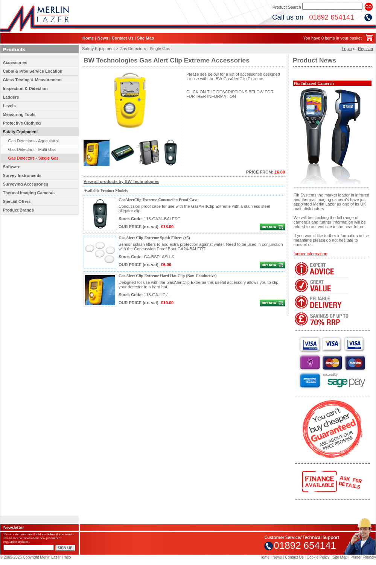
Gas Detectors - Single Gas (33, 158)
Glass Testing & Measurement (32, 80)
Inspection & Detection (25, 88)
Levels (9, 106)
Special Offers (17, 201)
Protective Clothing (22, 123)
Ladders (11, 97)
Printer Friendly (363, 557)
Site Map (145, 38)
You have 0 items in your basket (332, 38)
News (102, 38)
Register (365, 48)
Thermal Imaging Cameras (29, 192)
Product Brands (18, 210)
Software (11, 166)
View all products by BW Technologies (121, 181)
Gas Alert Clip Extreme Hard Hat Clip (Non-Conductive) (168, 276)
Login (347, 48)
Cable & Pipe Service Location (32, 71)
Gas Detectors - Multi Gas (32, 149)
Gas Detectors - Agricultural (33, 141)
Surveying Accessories (26, 184)
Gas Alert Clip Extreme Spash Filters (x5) (154, 238)
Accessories (15, 62)
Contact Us (123, 38)
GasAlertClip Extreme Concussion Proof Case (158, 200)
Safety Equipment (20, 131)
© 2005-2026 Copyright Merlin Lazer (30, 557)
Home (88, 38)
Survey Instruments (22, 175)
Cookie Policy (318, 557)
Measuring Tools (19, 114)
